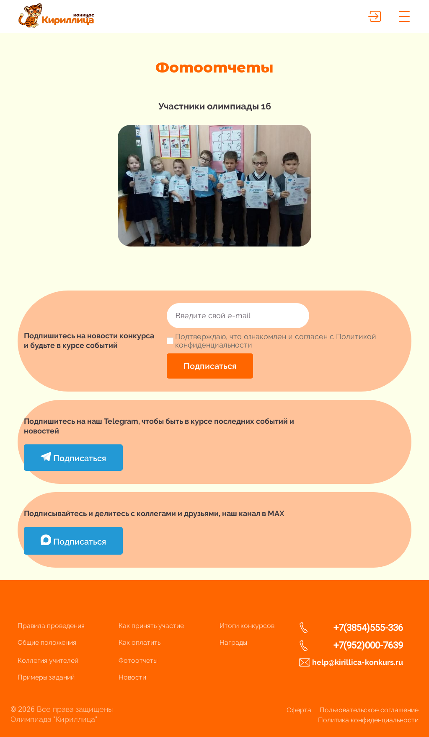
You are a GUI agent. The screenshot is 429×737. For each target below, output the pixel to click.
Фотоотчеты (138, 660)
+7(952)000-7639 (368, 645)
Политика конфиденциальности (368, 720)
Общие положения (47, 642)
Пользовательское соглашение (369, 710)
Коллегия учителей (48, 660)
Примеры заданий (46, 677)
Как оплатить (139, 642)
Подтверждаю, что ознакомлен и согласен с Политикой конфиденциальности (275, 340)
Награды (233, 642)
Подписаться (209, 366)
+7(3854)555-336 (368, 628)
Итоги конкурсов (247, 626)
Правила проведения (51, 626)
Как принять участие (151, 626)
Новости (132, 677)
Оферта (299, 710)
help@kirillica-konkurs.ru (357, 662)
